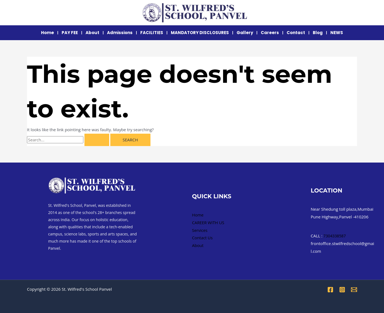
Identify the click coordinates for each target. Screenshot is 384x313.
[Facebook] (330, 290)
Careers (270, 32)
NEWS (336, 32)
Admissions (120, 32)
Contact (296, 32)
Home (47, 32)
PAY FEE (70, 32)
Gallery (245, 32)
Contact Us (202, 237)
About (92, 32)
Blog (318, 32)
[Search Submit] (96, 140)
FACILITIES (151, 32)
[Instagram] (342, 290)
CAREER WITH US (208, 222)
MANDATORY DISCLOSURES (200, 32)
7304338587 (335, 235)
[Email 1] (354, 290)
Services (200, 230)
